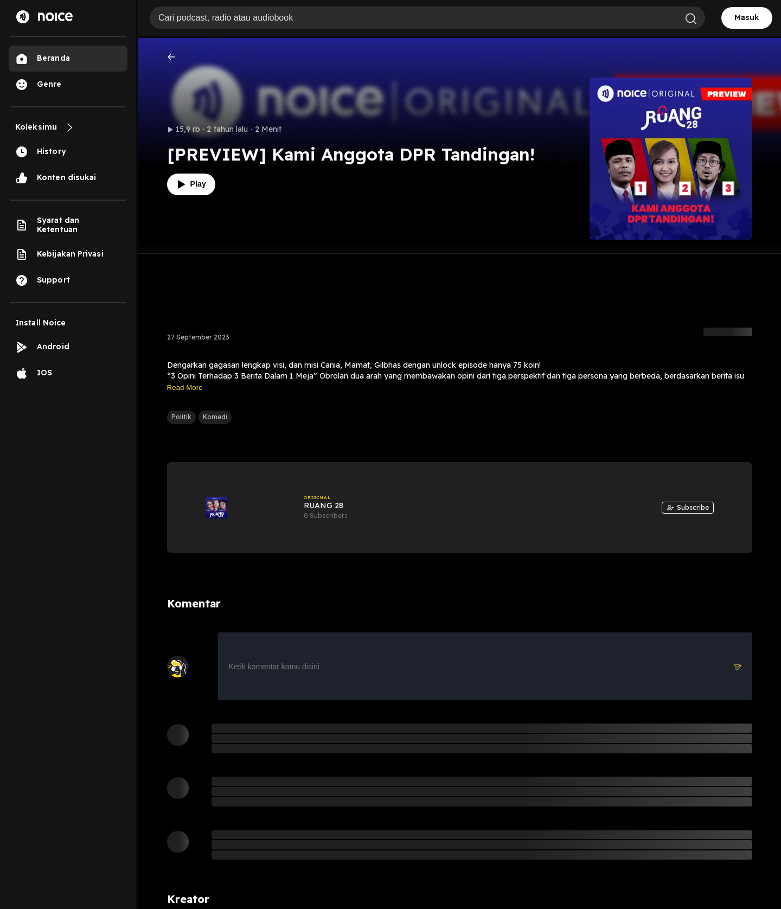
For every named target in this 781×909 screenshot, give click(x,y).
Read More (185, 387)
